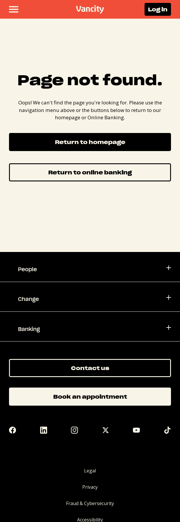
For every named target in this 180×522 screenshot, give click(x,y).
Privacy (90, 487)
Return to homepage (90, 142)
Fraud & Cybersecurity (90, 503)
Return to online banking (90, 172)
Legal (90, 470)
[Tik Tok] (167, 430)
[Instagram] (74, 430)
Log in (157, 9)
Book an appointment (90, 396)
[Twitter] (105, 430)
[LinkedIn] (43, 430)
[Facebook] (12, 430)
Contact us (90, 368)
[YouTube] (136, 430)
